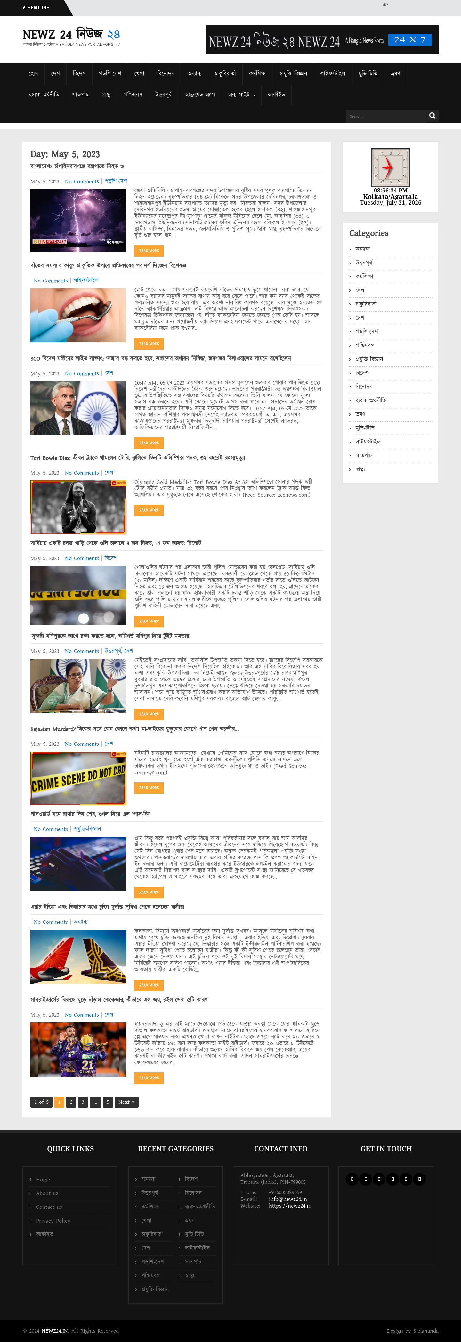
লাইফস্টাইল (332, 74)
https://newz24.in (290, 1206)
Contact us (49, 1207)
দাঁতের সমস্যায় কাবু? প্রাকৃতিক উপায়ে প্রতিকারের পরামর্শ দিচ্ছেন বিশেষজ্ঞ (108, 266)
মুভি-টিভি (368, 74)
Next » (126, 1102)
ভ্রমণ (395, 74)
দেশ (55, 74)
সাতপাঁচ (80, 95)
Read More (149, 251)
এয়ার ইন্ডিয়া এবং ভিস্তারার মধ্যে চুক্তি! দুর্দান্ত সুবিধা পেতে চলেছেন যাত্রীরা (107, 907)
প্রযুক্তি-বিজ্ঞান (293, 74)
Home (43, 1179)
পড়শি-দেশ (110, 74)
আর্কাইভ (276, 95)
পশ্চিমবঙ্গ (133, 95)
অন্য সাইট (239, 95)
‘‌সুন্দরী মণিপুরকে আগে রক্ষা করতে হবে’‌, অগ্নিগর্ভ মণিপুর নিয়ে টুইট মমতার (109, 636)
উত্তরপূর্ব (163, 95)
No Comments (82, 181)
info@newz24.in (288, 1199)
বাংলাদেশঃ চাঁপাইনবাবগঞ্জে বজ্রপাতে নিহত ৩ (77, 167)
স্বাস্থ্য (106, 95)
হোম (33, 74)
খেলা (139, 74)
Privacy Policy (53, 1221)
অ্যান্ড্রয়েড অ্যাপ (200, 95)
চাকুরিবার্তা (225, 74)
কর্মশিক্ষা (258, 74)
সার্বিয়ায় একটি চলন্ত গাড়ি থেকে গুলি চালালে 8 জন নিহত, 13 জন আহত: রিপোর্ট (115, 544)
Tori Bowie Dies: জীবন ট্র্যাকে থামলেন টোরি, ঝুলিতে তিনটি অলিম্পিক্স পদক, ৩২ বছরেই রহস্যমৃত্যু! (137, 458)
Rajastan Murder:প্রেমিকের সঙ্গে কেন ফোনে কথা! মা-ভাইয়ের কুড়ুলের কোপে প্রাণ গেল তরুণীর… (134, 729)
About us (47, 1193)
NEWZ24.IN (55, 1331)
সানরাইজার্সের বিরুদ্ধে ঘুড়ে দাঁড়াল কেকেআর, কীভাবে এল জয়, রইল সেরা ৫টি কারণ (118, 1000)
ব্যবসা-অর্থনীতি (44, 95)
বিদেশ (79, 74)
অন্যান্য (195, 74)
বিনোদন (166, 74)
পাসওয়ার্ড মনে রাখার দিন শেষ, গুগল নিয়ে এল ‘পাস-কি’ (90, 814)
